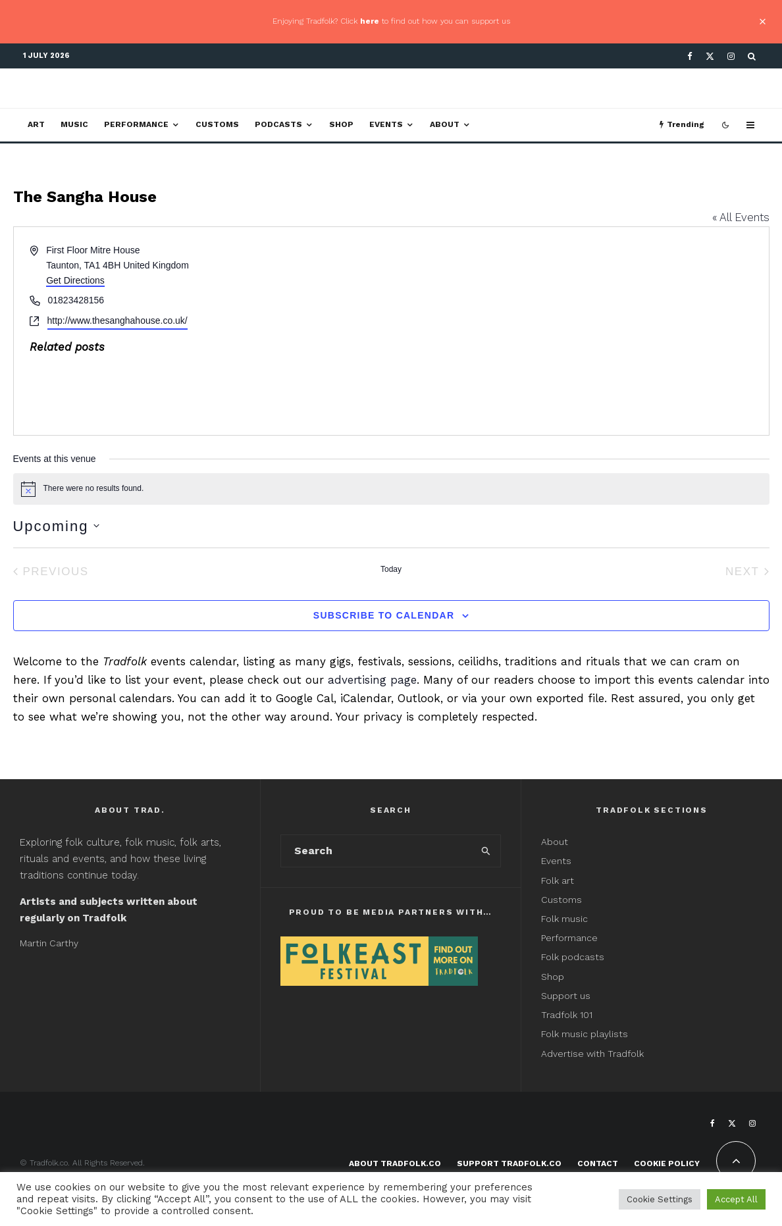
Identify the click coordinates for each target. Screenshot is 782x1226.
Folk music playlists (584, 1034)
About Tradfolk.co (395, 1163)
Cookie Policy (667, 1163)
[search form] (376, 851)
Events (386, 124)
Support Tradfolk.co (509, 1163)
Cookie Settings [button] (659, 1199)
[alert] (391, 489)
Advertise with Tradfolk (592, 1053)
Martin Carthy (49, 943)
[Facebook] (690, 56)
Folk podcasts (572, 957)
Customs (217, 124)
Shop (341, 124)
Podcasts (278, 124)
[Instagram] (731, 56)
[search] (486, 851)
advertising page (372, 679)
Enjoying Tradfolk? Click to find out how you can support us (391, 21)
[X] (710, 56)
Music (74, 124)
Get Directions (75, 280)
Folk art (559, 880)
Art (36, 124)
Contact (597, 1163)
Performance (136, 124)
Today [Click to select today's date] (391, 569)
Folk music (564, 918)
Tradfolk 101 (566, 1014)
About (444, 124)
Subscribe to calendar (383, 615)
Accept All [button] (736, 1199)
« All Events (740, 217)
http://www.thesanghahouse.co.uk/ (117, 320)
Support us (565, 995)
